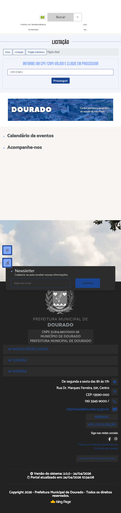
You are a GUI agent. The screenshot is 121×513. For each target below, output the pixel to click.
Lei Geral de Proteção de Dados (97, 458)
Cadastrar (87, 283)
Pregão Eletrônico (36, 52)
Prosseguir (60, 80)
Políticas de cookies (106, 448)
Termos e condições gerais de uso (98, 444)
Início (7, 52)
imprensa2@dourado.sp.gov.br (88, 409)
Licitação (19, 52)
